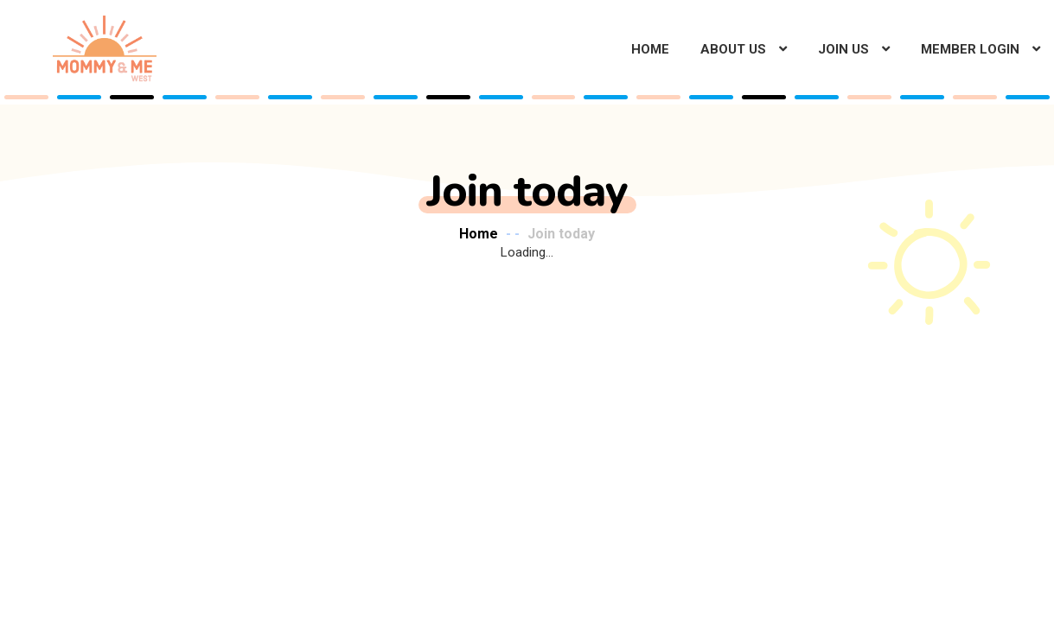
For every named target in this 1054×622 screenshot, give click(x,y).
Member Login (970, 49)
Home (650, 49)
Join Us (843, 49)
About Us (733, 49)
